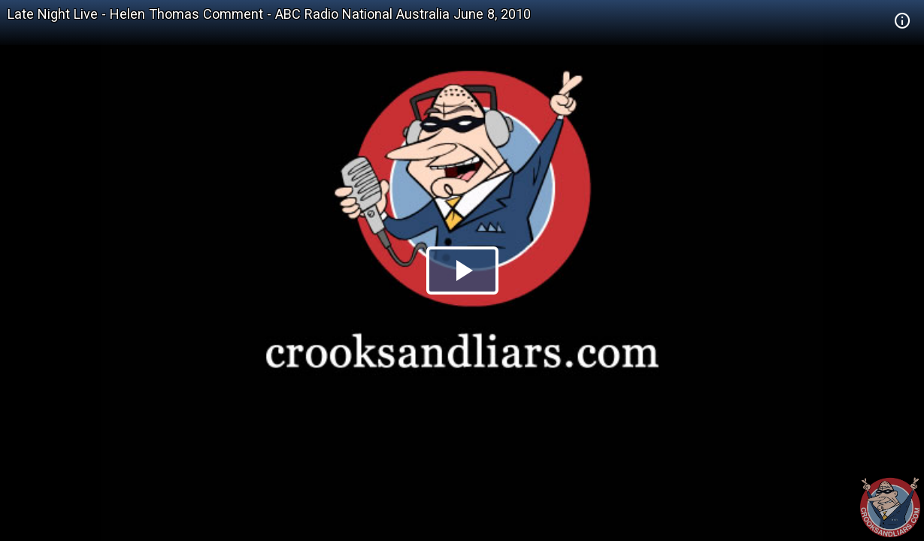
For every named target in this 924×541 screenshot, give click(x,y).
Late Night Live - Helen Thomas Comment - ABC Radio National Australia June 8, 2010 (269, 14)
